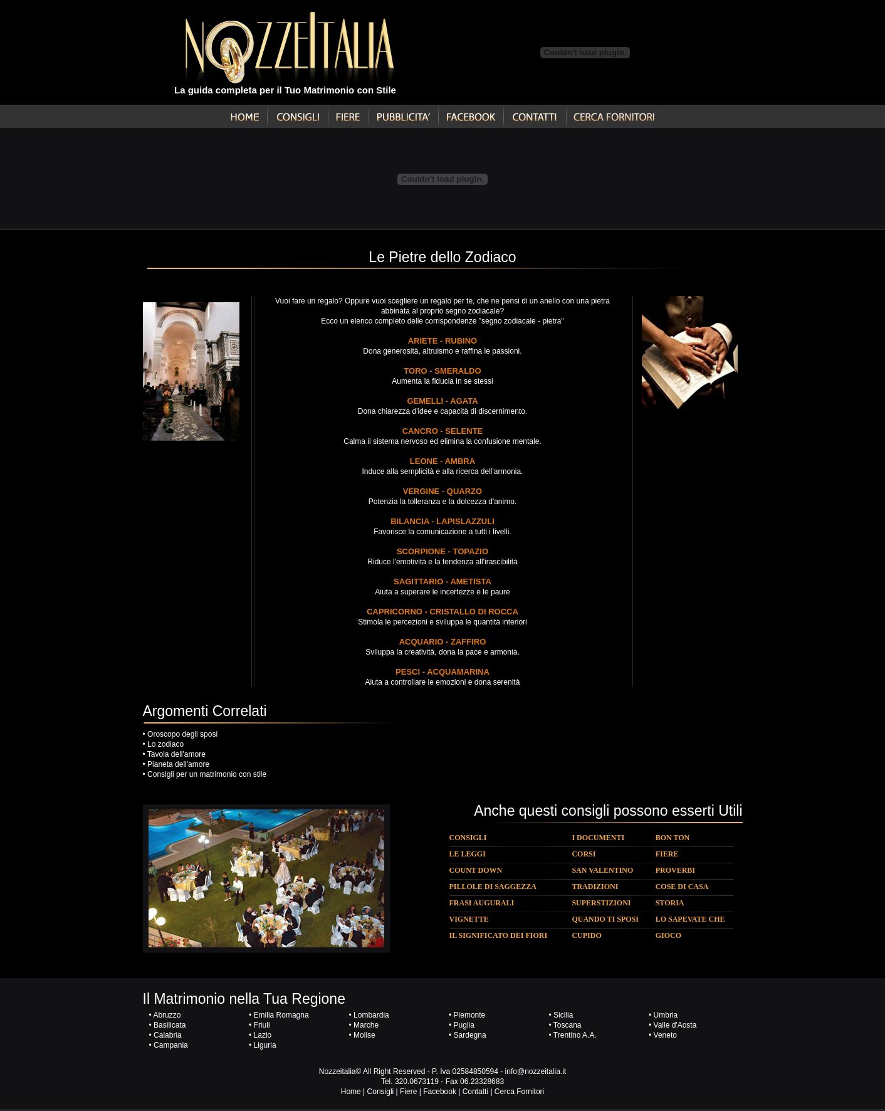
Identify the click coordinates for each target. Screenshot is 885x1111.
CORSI (583, 854)
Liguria (265, 1045)
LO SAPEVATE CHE (690, 919)
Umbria (666, 1015)
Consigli (380, 1091)
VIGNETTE (469, 919)
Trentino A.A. (575, 1035)
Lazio (263, 1035)
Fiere (408, 1091)
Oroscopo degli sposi (182, 734)
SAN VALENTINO (602, 870)
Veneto (665, 1035)
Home (351, 1091)
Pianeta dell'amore (178, 764)
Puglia (464, 1025)
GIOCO (668, 935)
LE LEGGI (467, 854)
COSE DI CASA (682, 886)
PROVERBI (675, 870)
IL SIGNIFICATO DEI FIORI (498, 935)
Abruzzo (167, 1015)
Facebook (439, 1091)
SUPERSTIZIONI (601, 902)
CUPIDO (586, 935)
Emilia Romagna (281, 1015)
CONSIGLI (468, 837)
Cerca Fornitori (519, 1091)
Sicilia (563, 1015)
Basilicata (170, 1025)
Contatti (475, 1091)
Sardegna (470, 1035)
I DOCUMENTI (598, 837)
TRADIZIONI (595, 886)
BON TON (673, 837)
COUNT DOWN (476, 870)
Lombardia (370, 1015)
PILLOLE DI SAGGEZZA (493, 886)
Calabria (168, 1035)
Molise (364, 1035)
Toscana (567, 1025)
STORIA (670, 902)
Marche (366, 1025)
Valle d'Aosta (675, 1025)
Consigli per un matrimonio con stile (206, 774)
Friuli (262, 1025)
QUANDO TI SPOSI (605, 919)
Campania (171, 1045)
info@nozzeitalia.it (536, 1071)
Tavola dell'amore (176, 754)
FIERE (667, 854)
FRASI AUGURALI (482, 902)
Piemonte (470, 1015)
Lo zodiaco (165, 744)
